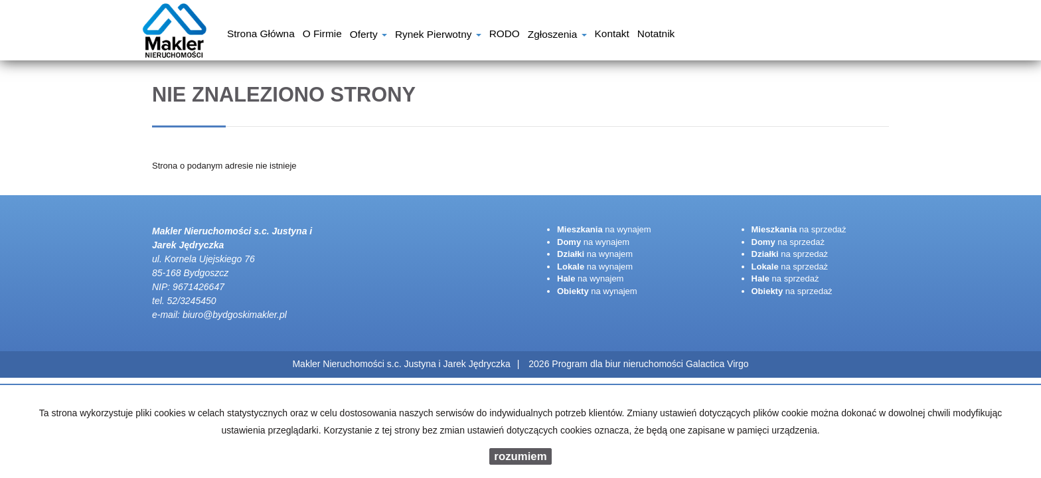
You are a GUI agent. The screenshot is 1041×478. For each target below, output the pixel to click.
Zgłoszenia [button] (557, 35)
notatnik (656, 35)
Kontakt (612, 35)
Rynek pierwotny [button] (438, 35)
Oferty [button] (368, 35)
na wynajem (604, 229)
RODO (504, 35)
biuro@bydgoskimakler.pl (235, 314)
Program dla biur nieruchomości (619, 363)
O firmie (322, 35)
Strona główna (261, 35)
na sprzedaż (799, 229)
